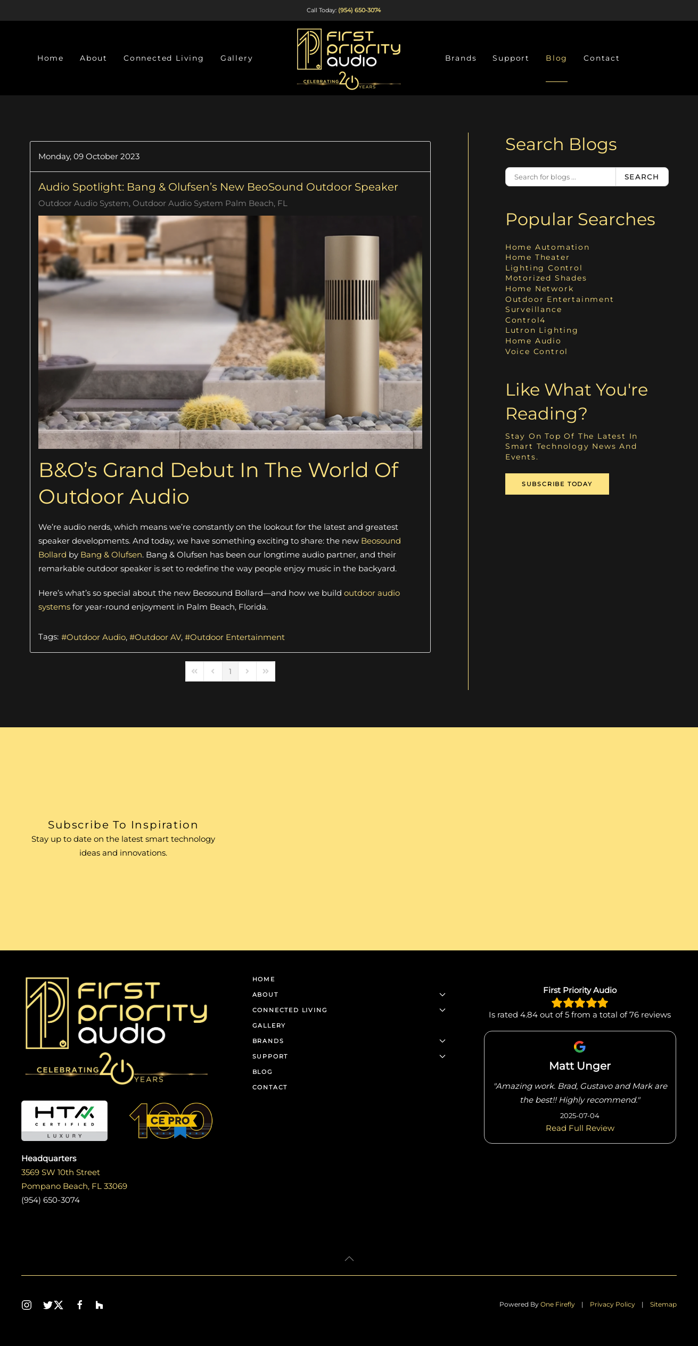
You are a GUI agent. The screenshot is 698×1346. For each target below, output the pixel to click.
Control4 (525, 320)
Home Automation (547, 247)
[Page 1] (230, 671)
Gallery (236, 58)
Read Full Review (580, 1127)
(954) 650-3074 (359, 10)
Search (642, 177)
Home (50, 58)
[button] (349, 1258)
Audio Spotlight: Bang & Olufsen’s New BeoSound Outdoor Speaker (218, 186)
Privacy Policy (612, 1304)
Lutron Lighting (542, 330)
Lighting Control (544, 268)
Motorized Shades (546, 278)
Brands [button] (461, 58)
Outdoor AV (158, 637)
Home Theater (537, 257)
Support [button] (511, 58)
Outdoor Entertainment (237, 637)
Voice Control (536, 351)
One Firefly (557, 1304)
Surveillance (533, 309)
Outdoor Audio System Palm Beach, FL (210, 203)
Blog (557, 58)
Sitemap (663, 1304)
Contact (602, 58)
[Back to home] (349, 58)
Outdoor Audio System (83, 203)
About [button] (94, 58)
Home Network (539, 288)
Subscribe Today (557, 484)
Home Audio (533, 341)
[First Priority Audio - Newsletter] (461, 839)
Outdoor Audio (96, 637)
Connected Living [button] (164, 58)
